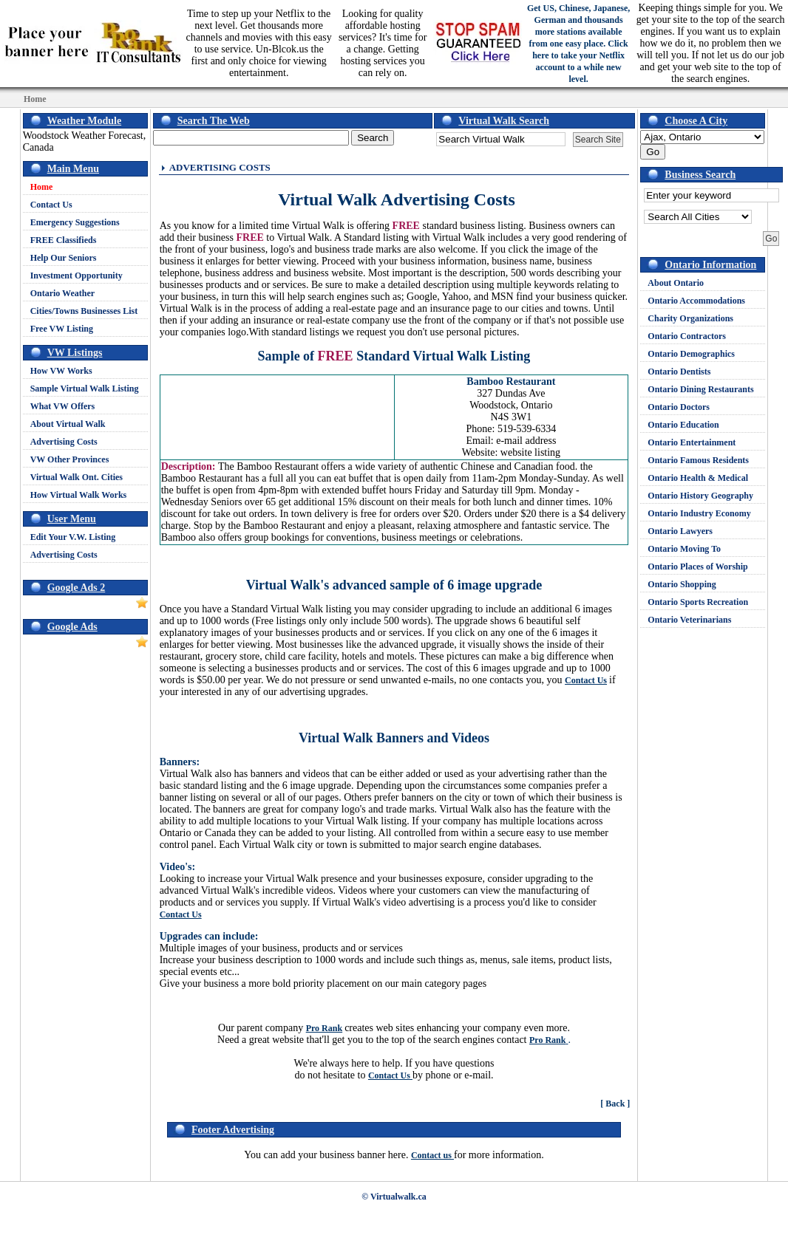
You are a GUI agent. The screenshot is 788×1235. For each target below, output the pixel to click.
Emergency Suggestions (75, 222)
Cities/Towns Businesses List (84, 311)
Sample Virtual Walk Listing (84, 388)
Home (41, 187)
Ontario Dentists (679, 371)
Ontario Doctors (679, 407)
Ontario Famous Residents (698, 460)
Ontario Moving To (684, 549)
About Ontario (676, 283)
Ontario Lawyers (680, 531)
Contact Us (51, 204)
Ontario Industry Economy (699, 513)
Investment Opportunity (76, 275)
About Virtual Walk (68, 424)
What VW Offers (62, 406)
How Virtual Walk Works (78, 495)
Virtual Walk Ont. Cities (76, 477)
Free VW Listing (61, 329)
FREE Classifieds (63, 240)
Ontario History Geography (700, 495)
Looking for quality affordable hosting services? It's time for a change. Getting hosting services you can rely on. (383, 43)
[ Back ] (615, 1103)
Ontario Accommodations (696, 300)
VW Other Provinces (69, 459)
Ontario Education (683, 425)
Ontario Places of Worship (697, 566)
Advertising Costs (64, 442)
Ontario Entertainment (692, 442)
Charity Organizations (690, 318)
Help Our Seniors (63, 258)
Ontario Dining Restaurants (700, 389)
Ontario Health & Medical (698, 478)
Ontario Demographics (691, 354)
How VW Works (61, 371)
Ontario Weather (62, 293)
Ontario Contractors (687, 336)
